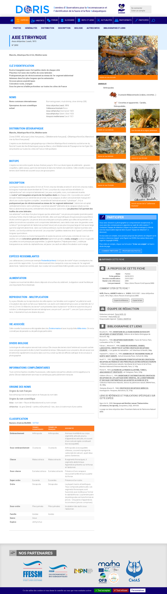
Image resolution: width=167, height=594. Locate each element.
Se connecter (136, 8)
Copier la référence (121, 300)
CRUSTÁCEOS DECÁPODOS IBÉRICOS (133, 388)
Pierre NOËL (119, 314)
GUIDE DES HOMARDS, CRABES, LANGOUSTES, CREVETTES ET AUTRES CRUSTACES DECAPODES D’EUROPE (124, 348)
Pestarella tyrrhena (48, 260)
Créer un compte (138, 11)
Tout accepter (102, 590)
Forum (52, 20)
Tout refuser (120, 590)
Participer (141, 20)
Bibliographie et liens (114, 28)
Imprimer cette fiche (111, 259)
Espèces (22, 20)
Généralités (31, 28)
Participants (123, 20)
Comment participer (109, 251)
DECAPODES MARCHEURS (123, 340)
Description (64, 28)
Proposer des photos (131, 251)
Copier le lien (137, 300)
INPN (101, 412)
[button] (153, 20)
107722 (35, 423)
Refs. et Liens (85, 20)
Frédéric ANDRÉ (123, 319)
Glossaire (67, 20)
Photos (17, 28)
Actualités (104, 20)
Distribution (47, 28)
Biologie (78, 28)
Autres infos (93, 28)
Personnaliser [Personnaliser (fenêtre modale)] (137, 590)
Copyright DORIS (112, 240)
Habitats (37, 21)
